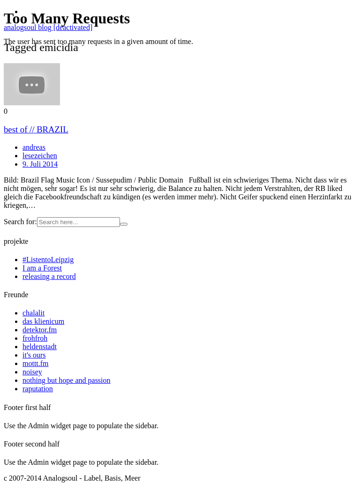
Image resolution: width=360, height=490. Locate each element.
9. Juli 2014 (40, 164)
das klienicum (43, 321)
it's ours (34, 355)
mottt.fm (35, 363)
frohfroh (34, 338)
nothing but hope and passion (66, 380)
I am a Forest (42, 268)
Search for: (20, 222)
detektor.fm (39, 330)
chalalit (33, 313)
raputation (37, 389)
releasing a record (49, 276)
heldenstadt (39, 347)
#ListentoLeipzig (48, 259)
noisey (32, 372)
